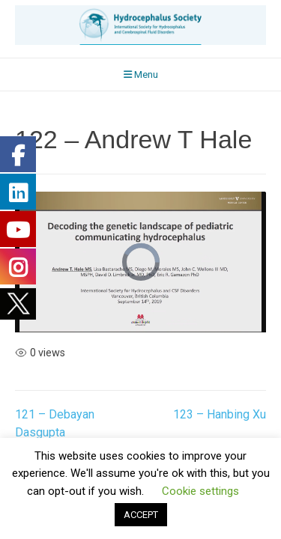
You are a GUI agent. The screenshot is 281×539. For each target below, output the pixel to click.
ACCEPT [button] (141, 514)
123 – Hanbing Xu (219, 414)
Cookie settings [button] (200, 491)
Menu (141, 74)
